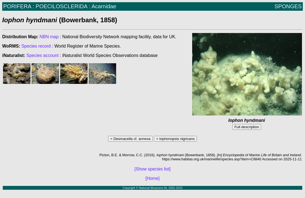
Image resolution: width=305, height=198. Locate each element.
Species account (42, 55)
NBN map (50, 36)
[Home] (152, 178)
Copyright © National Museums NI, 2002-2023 (152, 187)
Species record (36, 46)
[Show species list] (153, 169)
